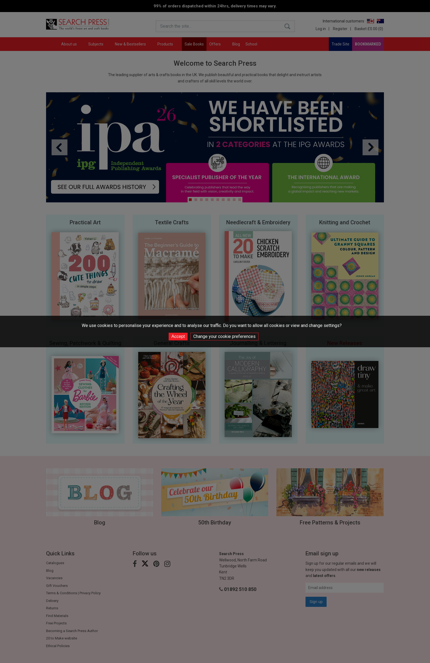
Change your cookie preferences (224, 336)
